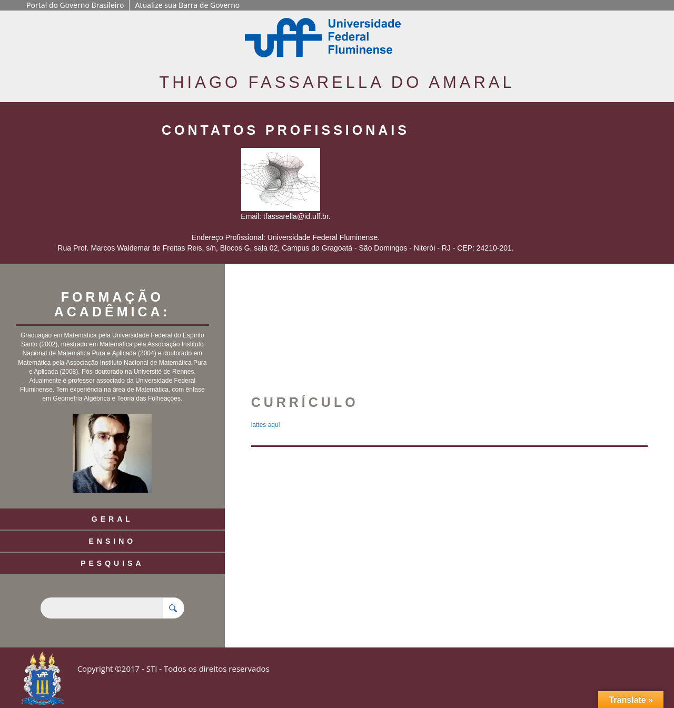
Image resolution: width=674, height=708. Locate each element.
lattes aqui (265, 424)
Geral (112, 519)
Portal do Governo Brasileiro (75, 5)
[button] (386, 332)
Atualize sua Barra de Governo (187, 5)
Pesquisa (112, 563)
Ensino (112, 541)
